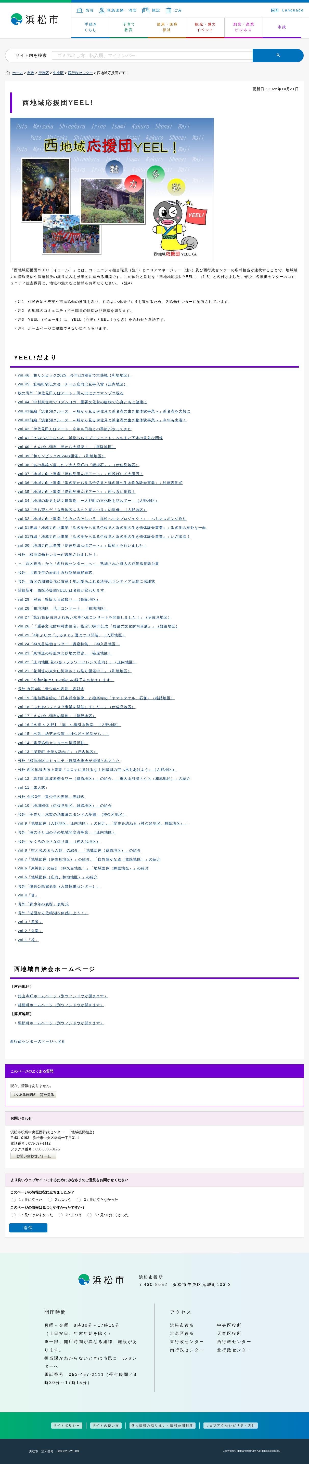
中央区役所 (229, 1325)
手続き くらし (91, 27)
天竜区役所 (229, 1333)
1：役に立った (30, 1200)
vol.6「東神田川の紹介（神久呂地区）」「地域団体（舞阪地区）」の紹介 (83, 868)
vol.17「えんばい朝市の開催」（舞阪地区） (57, 716)
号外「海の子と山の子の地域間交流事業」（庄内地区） (67, 832)
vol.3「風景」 (30, 922)
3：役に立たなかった (101, 1200)
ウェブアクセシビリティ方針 (230, 1425)
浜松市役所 (182, 1325)
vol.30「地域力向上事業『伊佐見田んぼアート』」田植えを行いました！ (82, 545)
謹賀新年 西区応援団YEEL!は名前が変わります (61, 590)
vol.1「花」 (28, 940)
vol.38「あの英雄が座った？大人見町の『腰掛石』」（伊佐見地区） (78, 465)
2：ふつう (63, 1200)
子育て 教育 (129, 27)
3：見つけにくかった (112, 1215)
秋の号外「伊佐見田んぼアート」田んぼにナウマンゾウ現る (71, 393)
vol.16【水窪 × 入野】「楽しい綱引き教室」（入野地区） (69, 725)
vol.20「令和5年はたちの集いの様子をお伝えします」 (66, 680)
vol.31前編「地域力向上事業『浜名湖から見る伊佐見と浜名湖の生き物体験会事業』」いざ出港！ (104, 536)
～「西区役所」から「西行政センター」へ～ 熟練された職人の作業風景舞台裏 (88, 563)
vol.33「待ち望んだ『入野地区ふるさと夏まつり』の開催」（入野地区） (82, 510)
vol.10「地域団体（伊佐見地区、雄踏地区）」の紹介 (65, 805)
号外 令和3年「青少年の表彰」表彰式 (51, 797)
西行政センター (80, 73)
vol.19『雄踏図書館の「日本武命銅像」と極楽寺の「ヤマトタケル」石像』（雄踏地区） (96, 698)
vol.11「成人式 (31, 787)
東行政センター (187, 1341)
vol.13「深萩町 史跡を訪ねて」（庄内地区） (58, 752)
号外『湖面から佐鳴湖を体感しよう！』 (53, 913)
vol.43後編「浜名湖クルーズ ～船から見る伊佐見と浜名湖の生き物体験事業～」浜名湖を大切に (104, 411)
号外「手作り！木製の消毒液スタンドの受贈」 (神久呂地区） (72, 814)
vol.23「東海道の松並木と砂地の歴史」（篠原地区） (65, 653)
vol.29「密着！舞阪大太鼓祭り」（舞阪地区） (59, 599)
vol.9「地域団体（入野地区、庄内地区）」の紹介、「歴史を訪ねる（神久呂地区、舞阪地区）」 (103, 823)
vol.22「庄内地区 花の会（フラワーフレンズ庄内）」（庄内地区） (77, 662)
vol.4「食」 (28, 895)
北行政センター (234, 1350)
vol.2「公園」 (30, 931)
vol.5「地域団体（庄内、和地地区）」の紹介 (58, 877)
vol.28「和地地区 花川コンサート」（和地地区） (63, 608)
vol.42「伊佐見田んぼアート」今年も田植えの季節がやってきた (75, 429)
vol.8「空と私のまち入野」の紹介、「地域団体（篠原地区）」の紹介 (79, 850)
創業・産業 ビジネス (244, 27)
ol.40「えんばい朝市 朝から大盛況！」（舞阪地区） (68, 447)
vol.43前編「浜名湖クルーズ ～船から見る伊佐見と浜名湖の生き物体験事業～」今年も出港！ (102, 420)
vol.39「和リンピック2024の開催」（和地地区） (62, 456)
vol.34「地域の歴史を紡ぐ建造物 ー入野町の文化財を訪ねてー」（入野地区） (88, 501)
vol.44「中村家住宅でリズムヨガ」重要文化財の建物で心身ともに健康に (82, 402)
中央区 (58, 73)
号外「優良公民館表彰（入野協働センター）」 (59, 886)
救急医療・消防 (118, 10)
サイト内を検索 (31, 55)
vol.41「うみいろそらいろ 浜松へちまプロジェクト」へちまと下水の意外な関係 (90, 438)
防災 (85, 10)
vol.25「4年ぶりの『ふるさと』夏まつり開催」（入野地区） (72, 635)
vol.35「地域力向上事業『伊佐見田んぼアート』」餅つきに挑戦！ (77, 492)
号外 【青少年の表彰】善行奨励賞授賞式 (55, 572)
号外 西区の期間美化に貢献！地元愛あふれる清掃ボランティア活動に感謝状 (86, 581)
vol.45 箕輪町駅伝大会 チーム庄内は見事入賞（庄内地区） (73, 384)
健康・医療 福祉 (167, 27)
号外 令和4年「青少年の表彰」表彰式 (51, 689)
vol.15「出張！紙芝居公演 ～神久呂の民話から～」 (63, 734)
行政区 (43, 73)
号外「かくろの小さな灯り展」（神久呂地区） (59, 841)
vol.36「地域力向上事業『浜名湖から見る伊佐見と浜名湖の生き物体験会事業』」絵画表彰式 (100, 483)
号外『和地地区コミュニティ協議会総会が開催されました (69, 761)
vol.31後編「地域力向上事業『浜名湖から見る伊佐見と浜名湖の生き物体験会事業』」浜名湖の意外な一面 (112, 528)
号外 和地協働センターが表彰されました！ (57, 555)
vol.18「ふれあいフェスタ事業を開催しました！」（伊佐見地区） (77, 707)
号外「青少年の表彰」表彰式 (43, 904)
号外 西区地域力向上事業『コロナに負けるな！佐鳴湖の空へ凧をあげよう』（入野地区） (97, 770)
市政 (282, 27)
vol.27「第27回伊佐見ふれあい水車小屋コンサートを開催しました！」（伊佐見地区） (95, 617)
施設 (151, 10)
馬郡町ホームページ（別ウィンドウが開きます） (61, 1023)
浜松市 (35, 20)
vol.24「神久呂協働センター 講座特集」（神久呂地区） (69, 644)
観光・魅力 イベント (205, 27)
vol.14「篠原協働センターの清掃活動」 (53, 743)
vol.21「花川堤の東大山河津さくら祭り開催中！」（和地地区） (75, 671)
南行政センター (187, 1350)
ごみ (174, 10)
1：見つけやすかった (36, 1215)
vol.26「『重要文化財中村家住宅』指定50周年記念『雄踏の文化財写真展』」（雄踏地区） (98, 626)
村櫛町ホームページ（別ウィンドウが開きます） (61, 1005)
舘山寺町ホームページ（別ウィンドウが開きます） (63, 996)
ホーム (17, 73)
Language (287, 10)
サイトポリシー (66, 1425)
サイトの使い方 (105, 1425)
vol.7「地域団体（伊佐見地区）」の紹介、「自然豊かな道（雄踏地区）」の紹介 (89, 859)
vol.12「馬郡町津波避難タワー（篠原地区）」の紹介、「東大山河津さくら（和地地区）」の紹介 (104, 778)
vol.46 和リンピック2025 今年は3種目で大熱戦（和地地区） (75, 375)
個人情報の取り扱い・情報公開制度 (163, 1425)
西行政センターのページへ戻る (37, 1041)
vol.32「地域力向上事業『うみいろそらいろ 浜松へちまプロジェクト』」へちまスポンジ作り (102, 519)
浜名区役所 (182, 1333)
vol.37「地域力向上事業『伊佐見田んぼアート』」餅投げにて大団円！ (80, 474)
